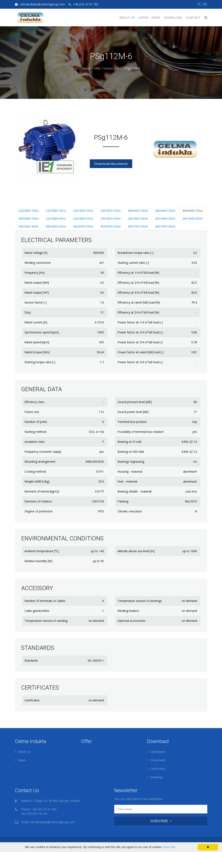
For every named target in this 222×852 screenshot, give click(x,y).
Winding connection (37, 263)
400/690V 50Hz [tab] (192, 211)
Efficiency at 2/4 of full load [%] (138, 282)
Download (173, 17)
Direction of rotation (38, 501)
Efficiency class (34, 402)
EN (204, 4)
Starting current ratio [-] (133, 263)
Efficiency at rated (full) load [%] (139, 302)
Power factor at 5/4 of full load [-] (140, 362)
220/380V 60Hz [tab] (56, 218)
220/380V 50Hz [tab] (28, 211)
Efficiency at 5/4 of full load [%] (138, 312)
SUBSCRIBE (160, 821)
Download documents (111, 163)
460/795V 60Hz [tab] (138, 226)
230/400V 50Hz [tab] (83, 211)
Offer (143, 17)
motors (109, 68)
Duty (27, 312)
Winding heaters (128, 611)
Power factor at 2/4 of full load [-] (140, 332)
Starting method (35, 432)
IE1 (119, 68)
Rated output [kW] (36, 282)
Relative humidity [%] (38, 561)
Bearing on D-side (130, 442)
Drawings (156, 777)
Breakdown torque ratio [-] (135, 253)
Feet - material (127, 481)
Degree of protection (38, 511)
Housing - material (130, 471)
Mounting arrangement (39, 462)
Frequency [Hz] (34, 273)
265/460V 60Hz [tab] (165, 218)
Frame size (31, 412)
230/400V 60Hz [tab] (110, 218)
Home (86, 68)
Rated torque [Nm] (37, 352)
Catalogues (157, 752)
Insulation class (34, 442)
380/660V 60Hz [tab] (28, 226)
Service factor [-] (35, 302)
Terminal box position (132, 422)
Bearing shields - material (134, 491)
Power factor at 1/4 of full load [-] (140, 322)
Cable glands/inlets (36, 611)
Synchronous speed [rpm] (41, 332)
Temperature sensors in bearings (140, 601)
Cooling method (35, 471)
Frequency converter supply (42, 452)
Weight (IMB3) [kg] (36, 481)
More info (169, 847)
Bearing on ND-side (131, 452)
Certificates (32, 700)
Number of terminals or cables (44, 601)
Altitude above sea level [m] (136, 551)
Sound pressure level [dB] (135, 402)
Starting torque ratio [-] (39, 362)
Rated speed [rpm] (36, 342)
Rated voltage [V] (35, 253)
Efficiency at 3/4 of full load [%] (138, 292)
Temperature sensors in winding (45, 621)
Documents (158, 760)
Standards (31, 660)
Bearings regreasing (131, 462)
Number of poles (35, 422)
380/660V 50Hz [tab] (138, 211)
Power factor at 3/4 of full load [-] (140, 342)
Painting (123, 501)
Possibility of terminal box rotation (141, 432)
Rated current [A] (35, 322)
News (155, 17)
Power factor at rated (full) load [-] (140, 352)
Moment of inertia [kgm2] (41, 491)
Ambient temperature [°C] (41, 551)
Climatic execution (130, 511)
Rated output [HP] (36, 292)
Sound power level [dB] (133, 412)
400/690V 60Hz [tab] (83, 226)
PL (199, 4)
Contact (193, 17)
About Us (127, 17)
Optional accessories (131, 621)
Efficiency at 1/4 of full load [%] (138, 273)
